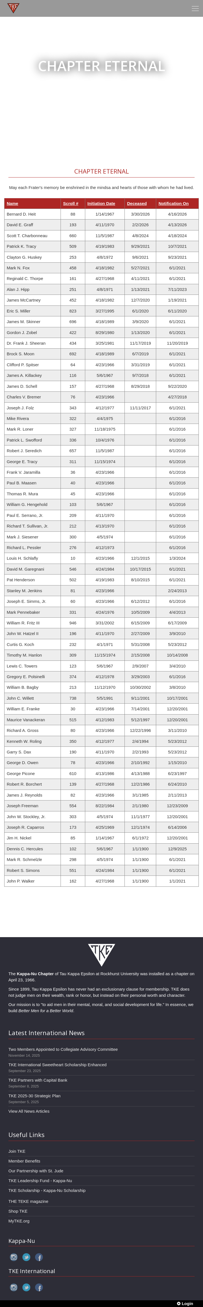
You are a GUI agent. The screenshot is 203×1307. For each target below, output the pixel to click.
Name (12, 203)
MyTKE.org (18, 1221)
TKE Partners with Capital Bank (37, 1080)
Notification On (173, 203)
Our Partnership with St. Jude (35, 1170)
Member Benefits (24, 1161)
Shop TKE (17, 1211)
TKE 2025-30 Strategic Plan (34, 1095)
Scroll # (70, 203)
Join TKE (17, 1151)
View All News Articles (28, 1111)
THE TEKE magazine (28, 1201)
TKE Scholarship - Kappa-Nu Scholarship (47, 1190)
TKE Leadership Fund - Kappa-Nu (40, 1180)
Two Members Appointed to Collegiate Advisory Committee (63, 1049)
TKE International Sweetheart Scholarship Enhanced (57, 1064)
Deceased (137, 203)
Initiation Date (101, 203)
